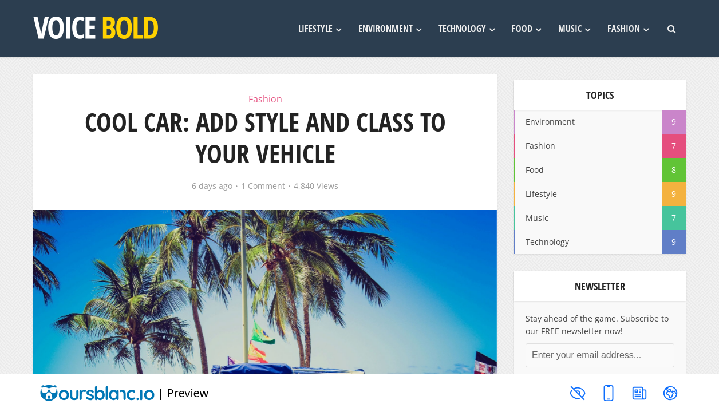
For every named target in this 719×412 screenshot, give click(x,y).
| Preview (124, 393)
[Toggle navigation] (670, 393)
